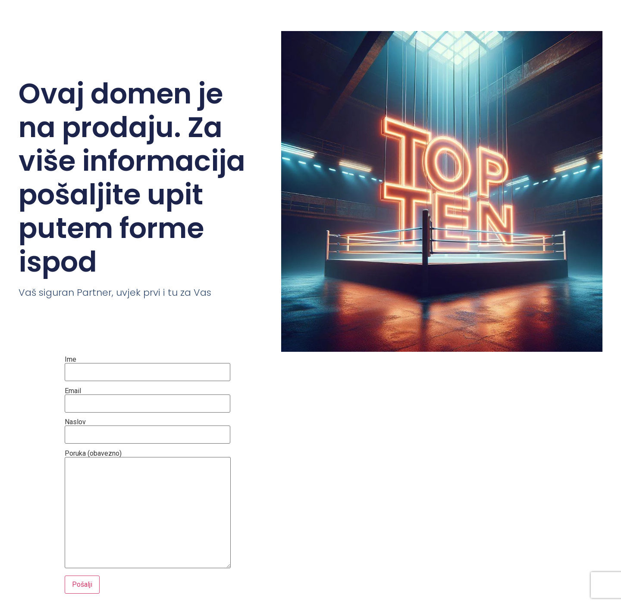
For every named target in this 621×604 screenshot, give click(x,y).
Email (147, 397)
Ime (147, 366)
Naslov (147, 428)
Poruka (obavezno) (148, 510)
